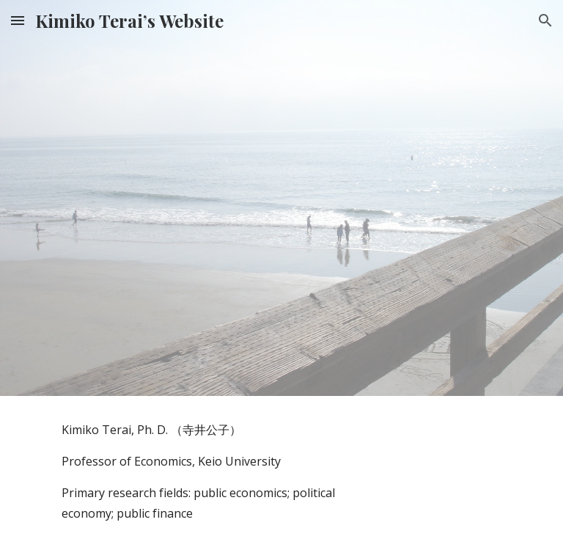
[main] (199, 471)
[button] (17, 20)
